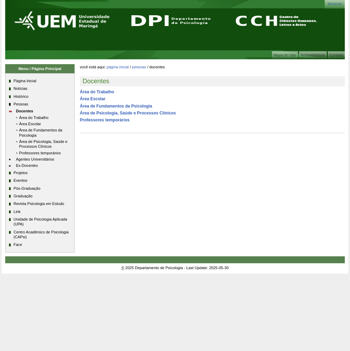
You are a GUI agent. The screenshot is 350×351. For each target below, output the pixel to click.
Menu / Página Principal (39, 69)
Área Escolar (92, 98)
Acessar (335, 4)
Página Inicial (117, 67)
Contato (336, 55)
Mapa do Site (285, 55)
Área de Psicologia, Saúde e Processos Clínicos (128, 113)
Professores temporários (105, 120)
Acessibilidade (313, 55)
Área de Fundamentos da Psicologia (116, 106)
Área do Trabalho (97, 91)
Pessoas (139, 67)
